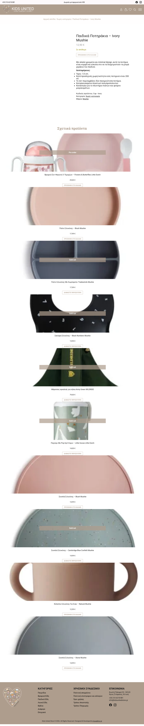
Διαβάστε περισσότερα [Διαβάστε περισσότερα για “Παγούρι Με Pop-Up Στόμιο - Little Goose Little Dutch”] (73, 454)
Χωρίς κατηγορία (64, 19)
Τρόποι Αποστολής (81, 704)
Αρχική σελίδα (49, 19)
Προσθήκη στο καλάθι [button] (72, 185)
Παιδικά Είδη (43, 701)
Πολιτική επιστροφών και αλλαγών (87, 698)
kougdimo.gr (97, 723)
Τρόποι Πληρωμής (80, 708)
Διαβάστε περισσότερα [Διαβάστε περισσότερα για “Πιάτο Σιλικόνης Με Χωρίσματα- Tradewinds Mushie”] (73, 293)
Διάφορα (41, 711)
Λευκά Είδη (42, 704)
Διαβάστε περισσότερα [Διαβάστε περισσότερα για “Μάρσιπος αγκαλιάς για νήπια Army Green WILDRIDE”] (73, 401)
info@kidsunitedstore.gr (118, 702)
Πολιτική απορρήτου (81, 695)
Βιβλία (40, 708)
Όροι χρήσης (78, 701)
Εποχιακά (42, 714)
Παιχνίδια (42, 695)
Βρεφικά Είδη (43, 698)
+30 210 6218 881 (8, 2)
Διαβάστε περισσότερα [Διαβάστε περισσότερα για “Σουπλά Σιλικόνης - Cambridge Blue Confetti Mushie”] (73, 562)
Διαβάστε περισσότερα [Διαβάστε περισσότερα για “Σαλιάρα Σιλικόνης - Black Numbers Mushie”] (73, 347)
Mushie (86, 99)
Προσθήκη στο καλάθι (87, 55)
